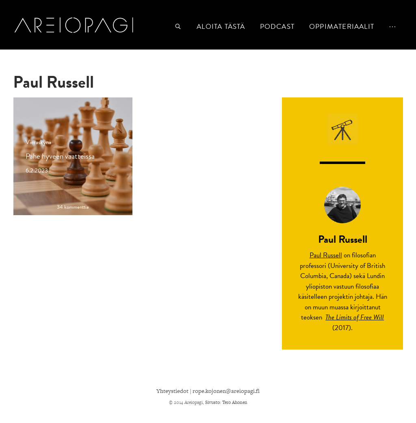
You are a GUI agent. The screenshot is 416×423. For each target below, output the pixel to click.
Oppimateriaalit (341, 27)
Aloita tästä (221, 27)
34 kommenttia (73, 207)
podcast (277, 27)
